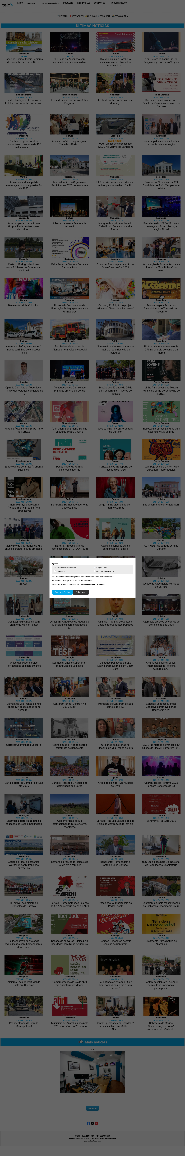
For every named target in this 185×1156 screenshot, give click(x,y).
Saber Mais (81, 592)
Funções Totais (100, 568)
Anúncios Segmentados (104, 571)
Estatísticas (59, 571)
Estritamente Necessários (65, 568)
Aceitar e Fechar (62, 592)
